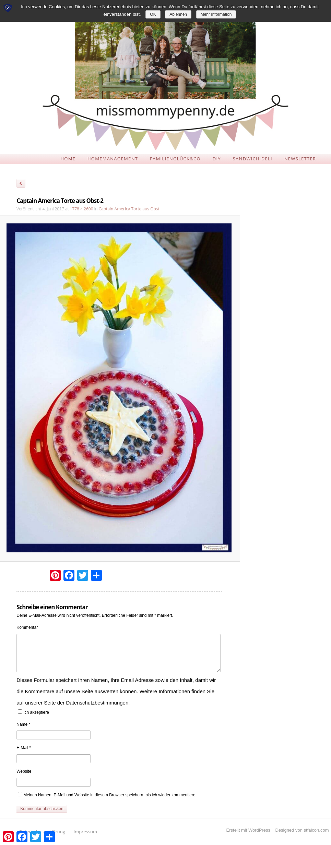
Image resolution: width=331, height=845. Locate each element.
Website (23, 771)
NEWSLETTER (300, 159)
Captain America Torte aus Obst (129, 209)
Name (23, 724)
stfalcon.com (316, 830)
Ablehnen (178, 14)
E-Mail (23, 747)
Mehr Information (216, 14)
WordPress (259, 830)
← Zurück (20, 184)
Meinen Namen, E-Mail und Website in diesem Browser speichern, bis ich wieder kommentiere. (110, 795)
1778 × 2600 (81, 209)
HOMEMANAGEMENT (112, 159)
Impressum (85, 832)
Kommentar (27, 627)
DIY (217, 159)
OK (153, 14)
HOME (67, 159)
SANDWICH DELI (252, 159)
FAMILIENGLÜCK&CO (175, 159)
